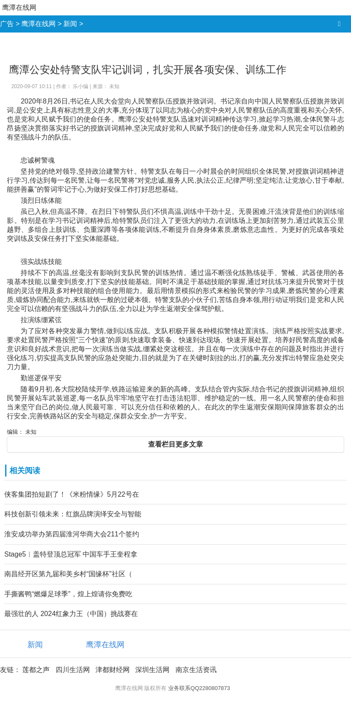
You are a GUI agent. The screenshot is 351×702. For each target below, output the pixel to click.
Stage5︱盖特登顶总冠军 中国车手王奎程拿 (70, 554)
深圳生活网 (152, 669)
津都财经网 (112, 669)
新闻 (70, 23)
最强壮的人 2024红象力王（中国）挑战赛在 (71, 613)
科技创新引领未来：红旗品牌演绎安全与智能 (72, 514)
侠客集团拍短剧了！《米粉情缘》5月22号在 (71, 494)
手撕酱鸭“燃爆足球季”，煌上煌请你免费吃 (68, 594)
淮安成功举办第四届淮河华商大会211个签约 (71, 534)
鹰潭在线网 (19, 7)
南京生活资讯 (196, 669)
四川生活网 (73, 669)
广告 (7, 23)
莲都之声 (36, 669)
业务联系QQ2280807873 (199, 688)
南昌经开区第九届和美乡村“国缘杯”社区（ (68, 574)
